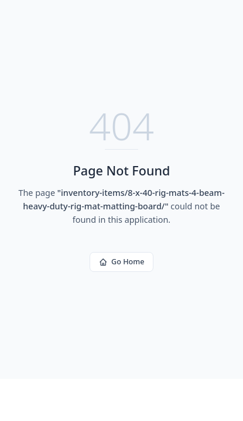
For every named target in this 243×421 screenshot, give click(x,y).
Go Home (122, 262)
